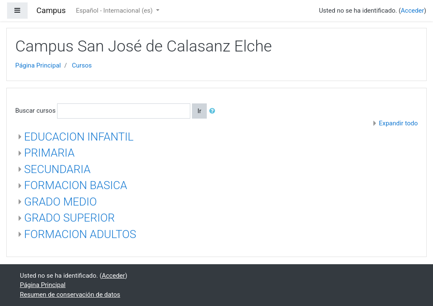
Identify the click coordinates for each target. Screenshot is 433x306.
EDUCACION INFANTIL (79, 136)
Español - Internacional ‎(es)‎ (115, 10)
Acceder (412, 10)
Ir (199, 111)
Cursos (82, 65)
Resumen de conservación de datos (70, 294)
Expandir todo (398, 123)
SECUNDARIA (57, 169)
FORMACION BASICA (75, 185)
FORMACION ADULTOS (80, 234)
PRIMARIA (49, 152)
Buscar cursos (35, 110)
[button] (213, 111)
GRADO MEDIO (60, 201)
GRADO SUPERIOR (69, 217)
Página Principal (38, 65)
